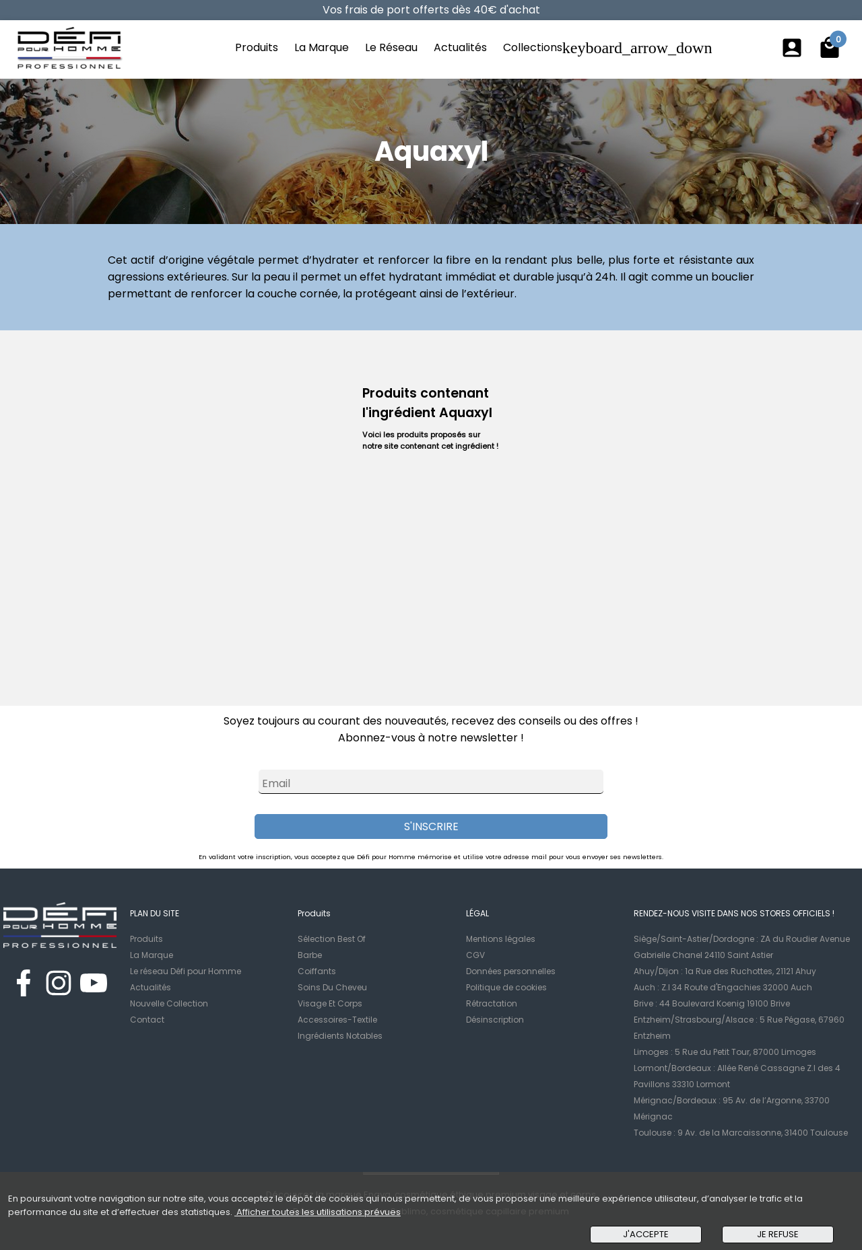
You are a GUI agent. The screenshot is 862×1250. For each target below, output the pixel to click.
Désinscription (495, 1019)
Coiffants (317, 971)
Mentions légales (500, 939)
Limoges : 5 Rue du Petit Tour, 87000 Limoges (725, 1052)
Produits (256, 47)
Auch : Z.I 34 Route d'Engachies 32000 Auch (723, 987)
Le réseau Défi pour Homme (185, 971)
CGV (475, 955)
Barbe (310, 955)
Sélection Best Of (332, 939)
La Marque (321, 47)
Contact (147, 1019)
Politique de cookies (506, 987)
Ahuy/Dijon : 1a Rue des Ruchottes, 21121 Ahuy (725, 971)
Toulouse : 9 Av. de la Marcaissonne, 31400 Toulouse (741, 1132)
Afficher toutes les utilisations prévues (317, 1212)
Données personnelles (511, 971)
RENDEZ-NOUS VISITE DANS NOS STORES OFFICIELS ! (734, 913)
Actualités (460, 47)
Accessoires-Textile (337, 1019)
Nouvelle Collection (169, 1003)
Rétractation (491, 1003)
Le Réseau (391, 47)
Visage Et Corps (330, 1003)
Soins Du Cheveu (332, 987)
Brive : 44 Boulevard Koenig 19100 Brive (712, 1003)
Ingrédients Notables (340, 1035)
